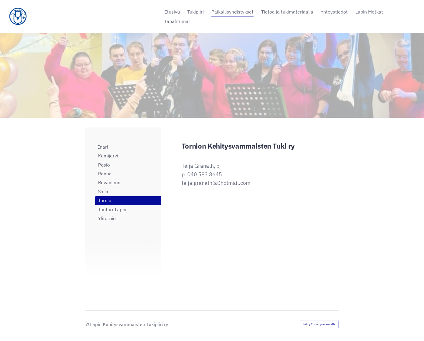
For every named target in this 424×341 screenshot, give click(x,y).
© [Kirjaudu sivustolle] (87, 324)
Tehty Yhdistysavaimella (319, 324)
